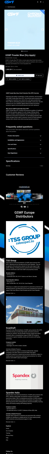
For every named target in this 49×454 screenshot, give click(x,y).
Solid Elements (10, 7)
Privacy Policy (9, 435)
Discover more (10, 293)
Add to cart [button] (20, 75)
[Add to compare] (24, 79)
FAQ (7, 440)
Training (8, 433)
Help (7, 437)
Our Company (9, 431)
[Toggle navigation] (43, 2)
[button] (6, 29)
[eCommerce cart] (38, 2)
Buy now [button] (39, 75)
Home (7, 428)
